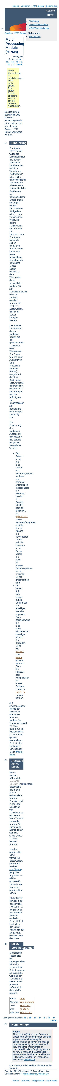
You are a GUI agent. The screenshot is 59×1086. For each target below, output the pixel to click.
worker (20, 651)
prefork (20, 692)
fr (17, 62)
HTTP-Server (20, 33)
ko (9, 64)
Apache (8, 33)
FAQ (34, 6)
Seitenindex (51, 6)
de (20, 59)
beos (22, 998)
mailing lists (29, 1059)
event (19, 657)
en (7, 62)
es (12, 62)
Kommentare (34, 36)
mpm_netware (27, 1002)
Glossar (41, 6)
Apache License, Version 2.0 (36, 1074)
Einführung (34, 21)
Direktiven (25, 6)
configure (15, 869)
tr (13, 64)
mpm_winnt (22, 516)
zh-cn (20, 64)
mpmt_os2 (25, 1005)
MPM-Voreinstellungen (39, 28)
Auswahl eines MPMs (38, 24)
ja (21, 62)
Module (15, 6)
